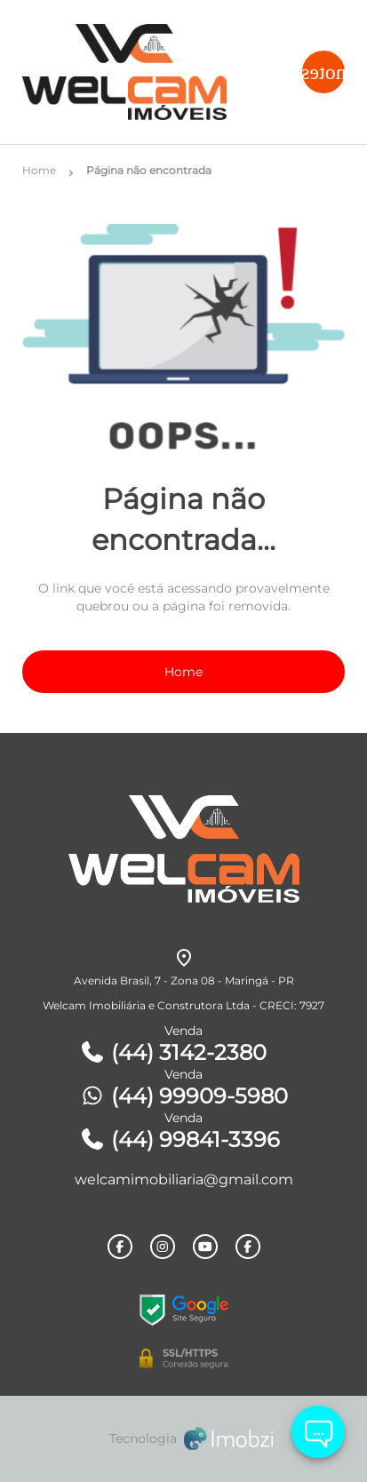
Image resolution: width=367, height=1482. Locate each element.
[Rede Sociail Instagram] (163, 1246)
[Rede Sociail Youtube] (205, 1246)
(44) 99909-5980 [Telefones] (183, 1096)
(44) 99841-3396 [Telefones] (179, 1139)
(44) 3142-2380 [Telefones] (173, 1052)
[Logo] (143, 72)
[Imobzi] (184, 1439)
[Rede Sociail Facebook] (120, 1246)
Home (183, 672)
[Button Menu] (323, 72)
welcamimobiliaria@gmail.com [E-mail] (184, 1179)
